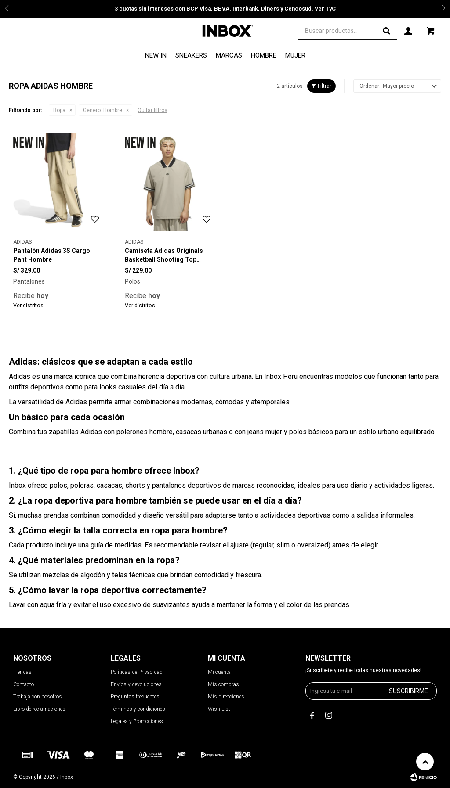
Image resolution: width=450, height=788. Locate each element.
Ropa (59, 110)
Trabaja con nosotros (37, 697)
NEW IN (156, 55)
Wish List (219, 709)
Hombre (263, 55)
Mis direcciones (226, 697)
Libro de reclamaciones (39, 709)
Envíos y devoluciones (136, 684)
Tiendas (22, 672)
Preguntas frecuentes (135, 697)
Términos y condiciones (138, 709)
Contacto (23, 684)
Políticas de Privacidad (137, 672)
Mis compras (223, 684)
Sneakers (191, 55)
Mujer (295, 55)
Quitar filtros (152, 110)
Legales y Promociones (137, 721)
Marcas (229, 55)
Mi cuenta (219, 672)
